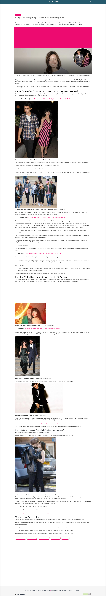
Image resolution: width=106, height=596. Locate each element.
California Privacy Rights (56, 590)
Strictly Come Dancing (32, 538)
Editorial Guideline (46, 590)
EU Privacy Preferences (67, 590)
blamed (19, 257)
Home (16, 12)
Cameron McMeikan (55, 538)
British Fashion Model (20, 538)
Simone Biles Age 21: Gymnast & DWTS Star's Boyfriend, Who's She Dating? (42, 328)
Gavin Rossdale (65, 538)
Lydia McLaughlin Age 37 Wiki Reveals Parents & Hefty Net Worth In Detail (40, 513)
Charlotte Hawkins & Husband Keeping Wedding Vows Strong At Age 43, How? (52, 99)
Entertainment (23, 12)
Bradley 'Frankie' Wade (44, 538)
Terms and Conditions (30, 590)
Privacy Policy (38, 590)
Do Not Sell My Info (77, 590)
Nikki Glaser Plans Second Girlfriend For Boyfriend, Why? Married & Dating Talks (46, 217)
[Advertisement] (53, 36)
